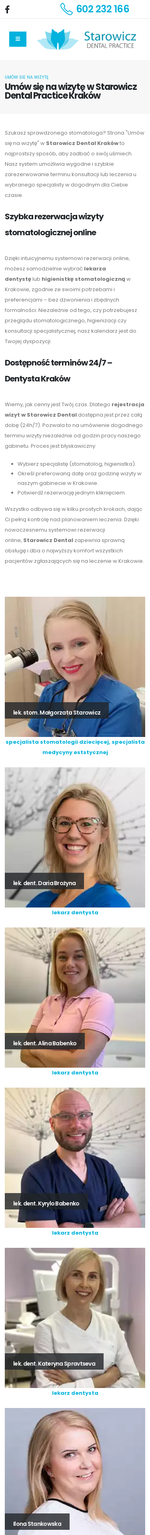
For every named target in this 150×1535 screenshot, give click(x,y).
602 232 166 (103, 9)
